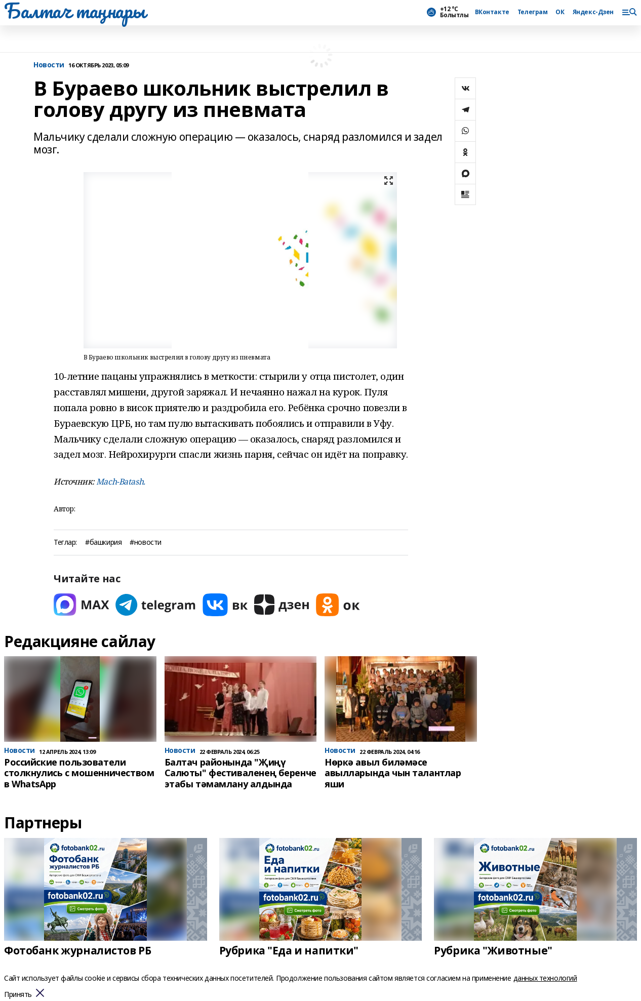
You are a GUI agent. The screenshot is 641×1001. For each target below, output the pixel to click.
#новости (146, 542)
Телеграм (532, 12)
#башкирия (103, 542)
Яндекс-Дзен (593, 12)
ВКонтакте (492, 12)
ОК (559, 12)
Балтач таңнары (74, 11)
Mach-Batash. (120, 481)
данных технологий (545, 978)
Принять (18, 994)
